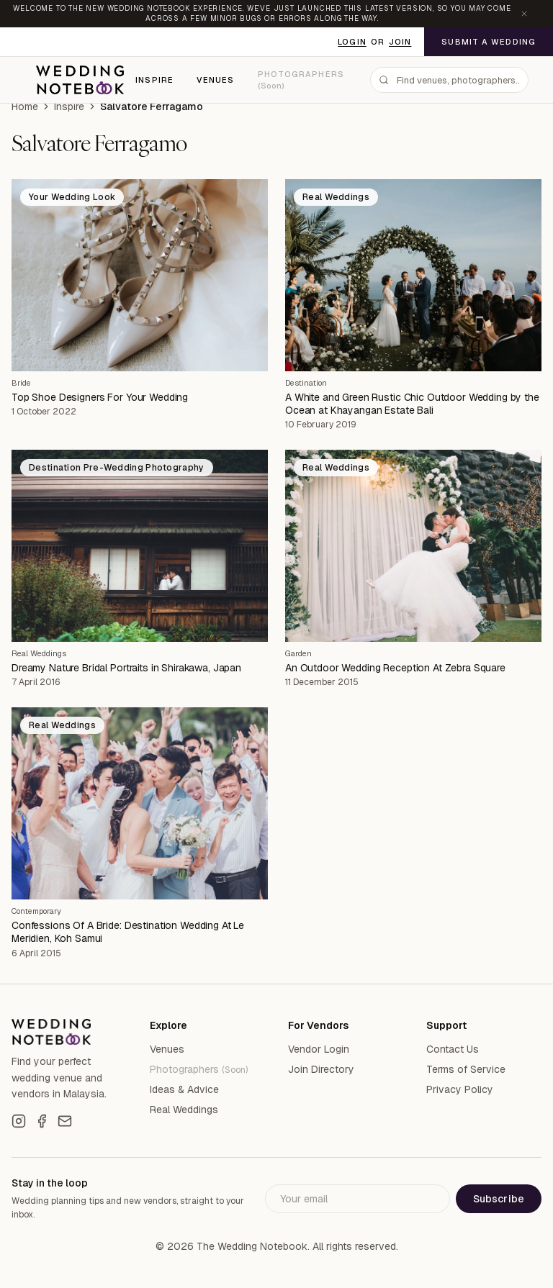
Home (25, 106)
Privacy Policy (459, 1089)
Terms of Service (465, 1069)
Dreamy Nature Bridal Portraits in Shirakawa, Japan (126, 667)
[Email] (65, 1121)
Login (352, 42)
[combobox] (449, 80)
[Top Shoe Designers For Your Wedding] (140, 275)
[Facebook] (42, 1121)
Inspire (154, 80)
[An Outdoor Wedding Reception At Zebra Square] (413, 546)
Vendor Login (318, 1049)
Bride (21, 383)
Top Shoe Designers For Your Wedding (100, 397)
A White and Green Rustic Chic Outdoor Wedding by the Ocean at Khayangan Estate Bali (412, 404)
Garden (298, 653)
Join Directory (321, 1069)
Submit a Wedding (488, 42)
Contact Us (452, 1049)
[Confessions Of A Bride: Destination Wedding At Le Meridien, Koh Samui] (140, 803)
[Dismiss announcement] (524, 13)
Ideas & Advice (184, 1089)
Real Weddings (39, 653)
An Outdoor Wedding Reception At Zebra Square (395, 667)
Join (400, 42)
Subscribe (498, 1198)
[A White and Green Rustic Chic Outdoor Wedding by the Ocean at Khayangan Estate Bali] (413, 275)
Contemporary (36, 911)
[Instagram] (19, 1121)
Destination (306, 383)
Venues (216, 80)
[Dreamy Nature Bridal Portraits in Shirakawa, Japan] (140, 546)
